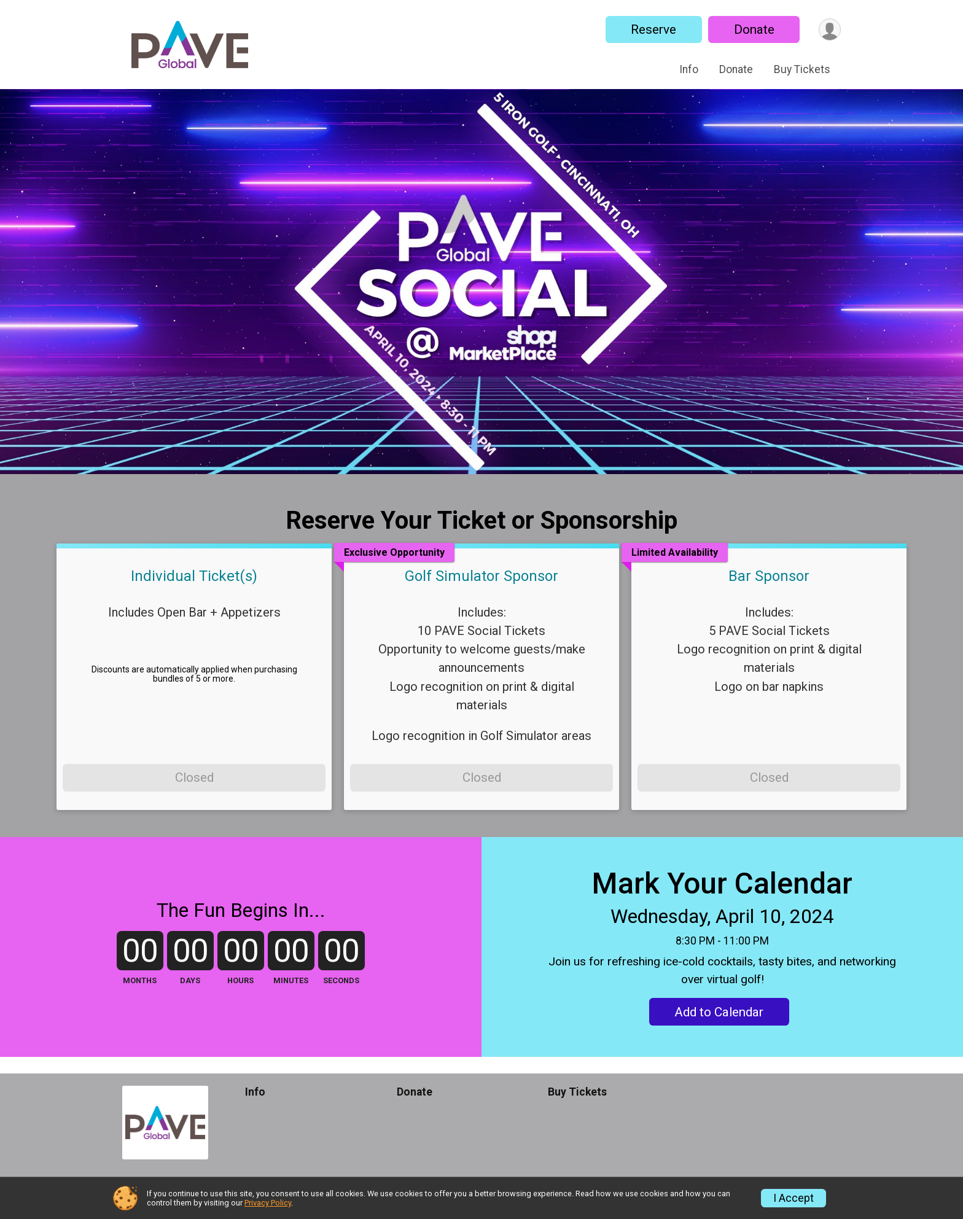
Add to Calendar (718, 1020)
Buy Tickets (802, 69)
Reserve (653, 29)
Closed (194, 777)
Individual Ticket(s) (194, 576)
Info (688, 69)
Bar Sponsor (768, 576)
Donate (753, 29)
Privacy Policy (267, 1202)
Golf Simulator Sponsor (481, 576)
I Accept (793, 1198)
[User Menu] (829, 29)
